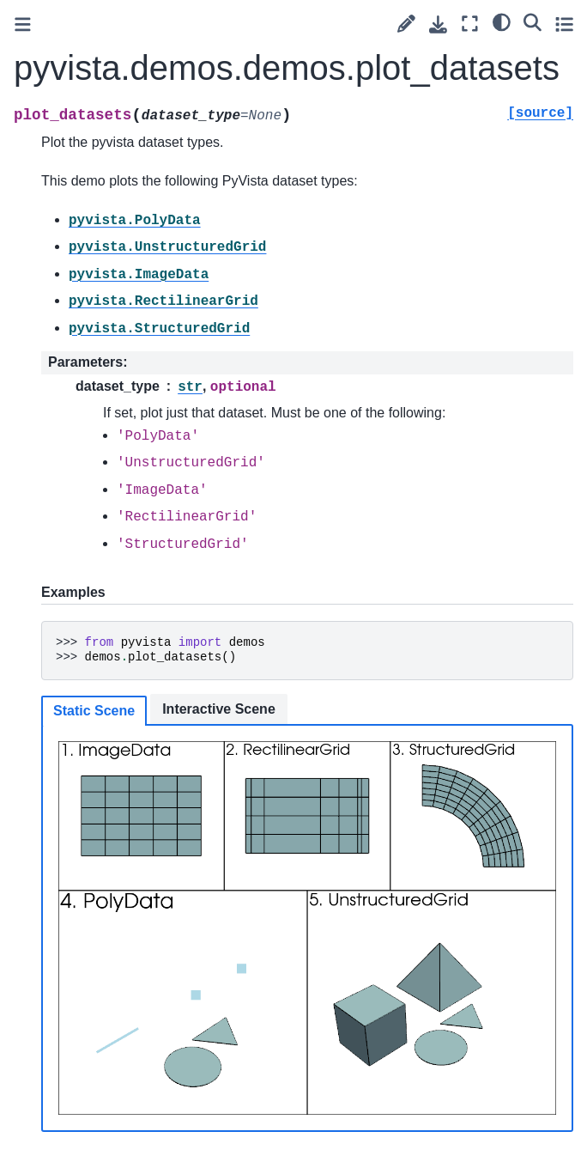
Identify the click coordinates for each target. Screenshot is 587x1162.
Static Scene (94, 710)
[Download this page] (438, 24)
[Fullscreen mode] (470, 23)
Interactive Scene (218, 709)
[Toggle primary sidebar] (23, 24)
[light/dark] (501, 21)
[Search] (532, 21)
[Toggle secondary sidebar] (564, 23)
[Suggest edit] (406, 23)
